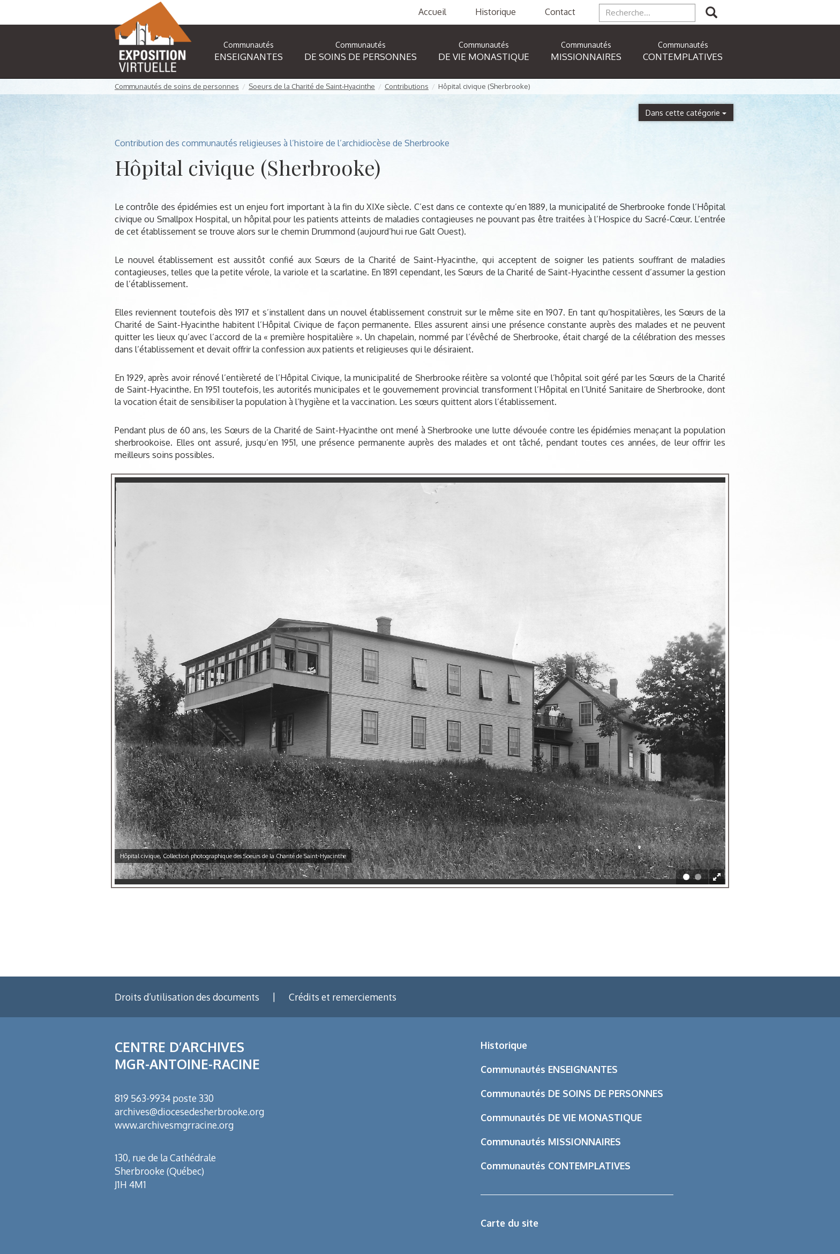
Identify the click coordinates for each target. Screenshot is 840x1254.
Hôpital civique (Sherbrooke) (484, 86)
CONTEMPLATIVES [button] (683, 51)
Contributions (407, 86)
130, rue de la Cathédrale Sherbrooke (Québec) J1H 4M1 (165, 1171)
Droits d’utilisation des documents (187, 997)
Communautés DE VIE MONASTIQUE (561, 1117)
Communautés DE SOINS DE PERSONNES (572, 1093)
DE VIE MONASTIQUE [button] (483, 51)
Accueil (432, 11)
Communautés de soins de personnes (177, 86)
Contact (560, 11)
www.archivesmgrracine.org (174, 1125)
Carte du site (509, 1223)
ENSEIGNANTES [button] (248, 51)
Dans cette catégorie (686, 112)
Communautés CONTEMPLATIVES (556, 1166)
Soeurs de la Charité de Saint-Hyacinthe (312, 86)
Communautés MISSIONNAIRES (551, 1141)
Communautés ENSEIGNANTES (549, 1069)
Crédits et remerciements (342, 997)
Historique (495, 11)
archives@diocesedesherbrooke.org (189, 1111)
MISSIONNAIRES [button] (586, 51)
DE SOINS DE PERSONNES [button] (360, 51)
